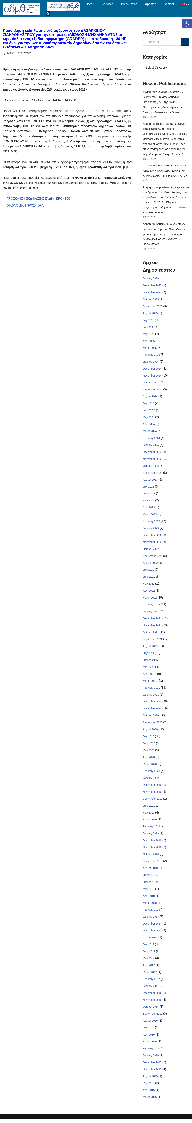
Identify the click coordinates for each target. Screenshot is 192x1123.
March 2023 (150, 516)
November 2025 (152, 293)
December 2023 (152, 453)
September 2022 (152, 557)
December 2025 (152, 286)
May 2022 (148, 585)
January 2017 (151, 989)
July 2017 (148, 947)
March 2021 (150, 683)
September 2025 (152, 307)
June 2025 (149, 328)
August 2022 (150, 564)
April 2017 (149, 968)
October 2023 (151, 467)
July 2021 (148, 655)
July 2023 (148, 488)
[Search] (162, 42)
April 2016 (149, 1038)
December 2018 (152, 843)
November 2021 (152, 627)
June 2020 (149, 745)
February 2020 (151, 773)
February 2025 (151, 356)
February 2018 (151, 913)
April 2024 (149, 425)
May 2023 (148, 502)
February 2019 (151, 829)
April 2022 (149, 592)
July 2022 (148, 571)
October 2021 (151, 634)
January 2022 (151, 613)
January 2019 (151, 836)
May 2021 (148, 669)
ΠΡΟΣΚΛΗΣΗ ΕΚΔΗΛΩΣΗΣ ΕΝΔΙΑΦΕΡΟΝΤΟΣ (39, 199)
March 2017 (150, 975)
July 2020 (148, 738)
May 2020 (148, 752)
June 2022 (149, 578)
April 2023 (149, 509)
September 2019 (152, 801)
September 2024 (152, 390)
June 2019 (149, 808)
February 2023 (151, 523)
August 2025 (150, 314)
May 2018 (148, 892)
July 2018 (148, 878)
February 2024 (151, 439)
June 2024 (149, 411)
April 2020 (149, 759)
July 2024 (148, 404)
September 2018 (152, 864)
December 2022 (152, 536)
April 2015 (149, 1093)
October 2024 (151, 383)
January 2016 (151, 1059)
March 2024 (150, 432)
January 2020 (151, 780)
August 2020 (150, 732)
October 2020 (151, 718)
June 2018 (149, 885)
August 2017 (150, 940)
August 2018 (150, 871)
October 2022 (151, 551)
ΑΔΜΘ (10, 53)
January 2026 (151, 279)
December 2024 (152, 369)
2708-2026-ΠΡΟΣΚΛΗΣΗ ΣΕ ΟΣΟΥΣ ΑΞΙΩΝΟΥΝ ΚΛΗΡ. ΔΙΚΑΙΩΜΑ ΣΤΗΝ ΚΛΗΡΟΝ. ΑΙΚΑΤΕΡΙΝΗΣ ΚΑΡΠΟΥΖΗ (165, 171)
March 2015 (150, 1101)
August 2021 (150, 648)
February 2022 (151, 606)
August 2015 (150, 1080)
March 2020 (150, 766)
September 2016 (152, 1017)
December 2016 (152, 996)
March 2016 (150, 1045)
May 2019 (148, 815)
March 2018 (150, 906)
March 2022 (150, 599)
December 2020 (152, 704)
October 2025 (151, 300)
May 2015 (148, 1087)
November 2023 (152, 460)
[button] (187, 23)
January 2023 (151, 530)
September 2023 (152, 474)
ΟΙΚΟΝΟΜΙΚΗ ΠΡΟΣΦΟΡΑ (25, 206)
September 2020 (152, 724)
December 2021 (152, 620)
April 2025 (149, 342)
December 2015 (152, 1066)
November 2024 (152, 376)
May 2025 (148, 335)
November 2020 (152, 711)
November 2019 (152, 794)
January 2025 (151, 363)
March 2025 (150, 348)
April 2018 (149, 899)
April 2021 (149, 676)
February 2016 (151, 1052)
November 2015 (152, 1073)
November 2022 (152, 544)
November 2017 (152, 933)
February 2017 (151, 982)
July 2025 (148, 321)
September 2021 (152, 641)
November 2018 (152, 850)
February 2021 (151, 690)
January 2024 (151, 446)
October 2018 (151, 857)
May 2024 (148, 418)
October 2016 (151, 1010)
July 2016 (148, 1031)
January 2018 (151, 920)
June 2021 (149, 662)
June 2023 (149, 495)
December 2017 (152, 926)
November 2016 (152, 1003)
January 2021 (151, 697)
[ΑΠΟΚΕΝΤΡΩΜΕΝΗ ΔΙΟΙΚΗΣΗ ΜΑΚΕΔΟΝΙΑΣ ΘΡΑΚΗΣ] (21, 9)
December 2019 (152, 787)
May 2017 (148, 961)
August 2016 (150, 1024)
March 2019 (150, 822)
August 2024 (150, 397)
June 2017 (149, 954)
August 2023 (150, 481)
